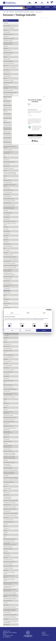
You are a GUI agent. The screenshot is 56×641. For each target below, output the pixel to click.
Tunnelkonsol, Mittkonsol (8, 566)
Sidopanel (6, 443)
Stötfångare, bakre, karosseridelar (10, 506)
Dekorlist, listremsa (7, 137)
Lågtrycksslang (7, 346)
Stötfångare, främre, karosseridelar (10, 513)
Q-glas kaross (6, 403)
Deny (12, 330)
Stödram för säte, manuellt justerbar (11, 500)
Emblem (5, 175)
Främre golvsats (7, 187)
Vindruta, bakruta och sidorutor (10, 607)
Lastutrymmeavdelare (8, 365)
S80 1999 (12, 11)
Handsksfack (6, 241)
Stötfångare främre (7, 511)
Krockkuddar (6, 337)
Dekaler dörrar (6, 122)
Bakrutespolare (7, 74)
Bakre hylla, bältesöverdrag (9, 63)
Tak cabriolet (6, 517)
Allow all (43, 330)
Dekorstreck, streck (7, 142)
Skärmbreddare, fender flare (9, 462)
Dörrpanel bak (6, 159)
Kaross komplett (7, 307)
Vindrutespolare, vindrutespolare (10, 614)
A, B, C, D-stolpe (7, 25)
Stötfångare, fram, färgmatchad (10, 509)
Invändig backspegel (8, 278)
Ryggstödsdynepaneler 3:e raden (10, 417)
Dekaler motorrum (7, 131)
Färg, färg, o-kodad (7, 180)
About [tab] (44, 312)
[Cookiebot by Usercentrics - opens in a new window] (46, 310)
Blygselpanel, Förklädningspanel (10, 107)
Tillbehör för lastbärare (8, 548)
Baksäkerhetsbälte (7, 76)
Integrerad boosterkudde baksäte (10, 265)
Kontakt (47, 7)
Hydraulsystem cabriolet (8, 254)
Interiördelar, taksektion (8, 276)
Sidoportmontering (7, 449)
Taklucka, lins (6, 528)
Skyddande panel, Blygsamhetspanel (11, 470)
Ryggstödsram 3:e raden (8, 426)
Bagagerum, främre (7, 50)
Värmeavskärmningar (8, 600)
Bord (5, 109)
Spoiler (5, 490)
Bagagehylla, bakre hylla (8, 34)
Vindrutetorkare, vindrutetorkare (10, 616)
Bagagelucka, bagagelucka (9, 38)
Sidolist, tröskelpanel (8, 441)
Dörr (4, 155)
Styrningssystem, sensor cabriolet (10, 515)
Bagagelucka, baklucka (8, 40)
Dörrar (5, 157)
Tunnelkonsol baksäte (8, 563)
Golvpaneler (6, 237)
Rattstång (5, 409)
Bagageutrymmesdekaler (8, 52)
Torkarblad (6, 551)
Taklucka (5, 526)
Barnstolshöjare (7, 101)
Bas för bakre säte (7, 103)
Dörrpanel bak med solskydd (9, 161)
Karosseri (32, 11)
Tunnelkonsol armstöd (8, 559)
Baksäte (5, 78)
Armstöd (5, 30)
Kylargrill (5, 342)
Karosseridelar (6, 299)
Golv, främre (6, 229)
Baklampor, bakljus (7, 54)
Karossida (6, 301)
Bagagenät (6, 46)
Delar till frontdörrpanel (8, 149)
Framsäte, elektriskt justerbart (9, 200)
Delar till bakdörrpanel (8, 144)
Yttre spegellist (6, 624)
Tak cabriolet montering (8, 519)
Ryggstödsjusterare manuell (9, 421)
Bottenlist (5, 111)
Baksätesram (6, 84)
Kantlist (5, 295)
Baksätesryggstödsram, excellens (10, 92)
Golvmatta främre (7, 233)
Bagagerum (6, 48)
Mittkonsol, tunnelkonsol (8, 387)
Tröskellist (6, 557)
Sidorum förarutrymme (8, 451)
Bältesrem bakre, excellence (9, 96)
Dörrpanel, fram (7, 166)
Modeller (29, 7)
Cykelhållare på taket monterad (10, 118)
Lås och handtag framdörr (9, 357)
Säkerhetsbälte (6, 435)
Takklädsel (6, 524)
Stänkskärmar (6, 494)
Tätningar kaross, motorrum (9, 541)
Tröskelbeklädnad (7, 555)
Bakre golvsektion (7, 59)
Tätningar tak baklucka (8, 546)
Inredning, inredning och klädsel (10, 256)
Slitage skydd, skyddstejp (8, 482)
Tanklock (5, 534)
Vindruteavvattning (7, 612)
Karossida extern (7, 303)
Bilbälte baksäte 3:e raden (9, 105)
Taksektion (6, 532)
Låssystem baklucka (8, 361)
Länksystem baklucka (8, 348)
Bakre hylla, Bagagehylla (8, 61)
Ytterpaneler (6, 619)
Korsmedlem (6, 335)
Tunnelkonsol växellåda (8, 568)
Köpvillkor (44, 633)
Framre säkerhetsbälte (8, 192)
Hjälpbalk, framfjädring (8, 246)
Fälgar (5, 178)
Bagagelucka (6, 36)
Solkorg (5, 486)
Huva (5, 248)
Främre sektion (6, 194)
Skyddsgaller (6, 475)
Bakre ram (6, 65)
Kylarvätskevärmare (7, 344)
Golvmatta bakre (7, 231)
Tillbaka (6, 23)
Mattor (5, 382)
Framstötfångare (7, 214)
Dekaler (5, 120)
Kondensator (6, 333)
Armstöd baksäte (7, 32)
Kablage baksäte (7, 290)
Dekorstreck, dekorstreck (8, 140)
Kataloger (38, 7)
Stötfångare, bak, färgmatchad (9, 502)
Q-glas (5, 401)
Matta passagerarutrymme (9, 380)
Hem (4, 11)
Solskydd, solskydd (7, 488)
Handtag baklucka (7, 244)
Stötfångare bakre (7, 504)
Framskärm (6, 210)
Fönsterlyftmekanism (8, 182)
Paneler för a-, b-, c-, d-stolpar (9, 396)
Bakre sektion (6, 69)
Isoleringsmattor (7, 288)
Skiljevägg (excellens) (8, 467)
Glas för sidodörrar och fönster (10, 221)
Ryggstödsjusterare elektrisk (9, 419)
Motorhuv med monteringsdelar (10, 389)
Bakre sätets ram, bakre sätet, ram (10, 67)
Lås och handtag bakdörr (8, 354)
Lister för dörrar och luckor (9, 369)
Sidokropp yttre (7, 439)
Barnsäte (5, 98)
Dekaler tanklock (7, 133)
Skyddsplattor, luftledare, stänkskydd (11, 477)
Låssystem (6, 359)
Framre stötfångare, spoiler (9, 198)
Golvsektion (6, 239)
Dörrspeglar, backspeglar (8, 168)
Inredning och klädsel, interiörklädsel (11, 259)
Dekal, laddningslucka (8, 135)
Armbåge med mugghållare (9, 27)
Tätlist (5, 536)
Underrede (6, 570)
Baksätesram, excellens (8, 90)
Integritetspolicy (45, 635)
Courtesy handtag (7, 113)
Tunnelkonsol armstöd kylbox (9, 561)
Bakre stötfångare (7, 71)
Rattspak (5, 407)
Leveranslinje (6, 367)
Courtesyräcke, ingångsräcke (9, 116)
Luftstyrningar (6, 378)
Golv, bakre (6, 226)
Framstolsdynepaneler (8, 212)
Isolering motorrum (7, 283)
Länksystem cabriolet (8, 350)
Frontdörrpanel (6, 217)
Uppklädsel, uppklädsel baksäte (10, 598)
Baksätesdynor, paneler (8, 82)
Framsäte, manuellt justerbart (9, 205)
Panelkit (5, 399)
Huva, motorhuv (7, 250)
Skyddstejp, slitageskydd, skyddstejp (11, 479)
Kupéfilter (5, 339)
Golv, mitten (6, 235)
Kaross (5, 297)
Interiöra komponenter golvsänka (10, 267)
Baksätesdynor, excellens (8, 80)
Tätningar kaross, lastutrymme (9, 539)
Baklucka (5, 56)
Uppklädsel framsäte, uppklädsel (10, 592)
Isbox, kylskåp (6, 280)
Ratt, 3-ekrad (6, 405)
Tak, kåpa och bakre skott (9, 521)
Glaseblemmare (7, 219)
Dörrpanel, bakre (7, 164)
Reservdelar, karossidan (8, 415)
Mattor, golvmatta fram (8, 384)
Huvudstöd (6, 252)
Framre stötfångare (7, 196)
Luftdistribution (7, 374)
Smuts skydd (6, 484)
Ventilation (6, 602)
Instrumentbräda (7, 261)
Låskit (5, 352)
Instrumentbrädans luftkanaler (9, 263)
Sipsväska (6, 460)
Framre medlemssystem (8, 190)
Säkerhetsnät (6, 437)
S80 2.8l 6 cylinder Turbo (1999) (22, 11)
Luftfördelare (6, 376)
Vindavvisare (6, 604)
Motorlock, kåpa (7, 391)
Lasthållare (6, 363)
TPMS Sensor (6, 553)
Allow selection (28, 330)
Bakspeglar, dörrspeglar (8, 94)
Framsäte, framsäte (7, 202)
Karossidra (6, 305)
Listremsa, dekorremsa (8, 372)
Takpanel (5, 530)
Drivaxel (5, 170)
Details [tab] (28, 312)
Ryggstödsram (6, 423)
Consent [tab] (11, 312)
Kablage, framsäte (7, 292)
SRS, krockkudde (7, 492)
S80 (7, 11)
